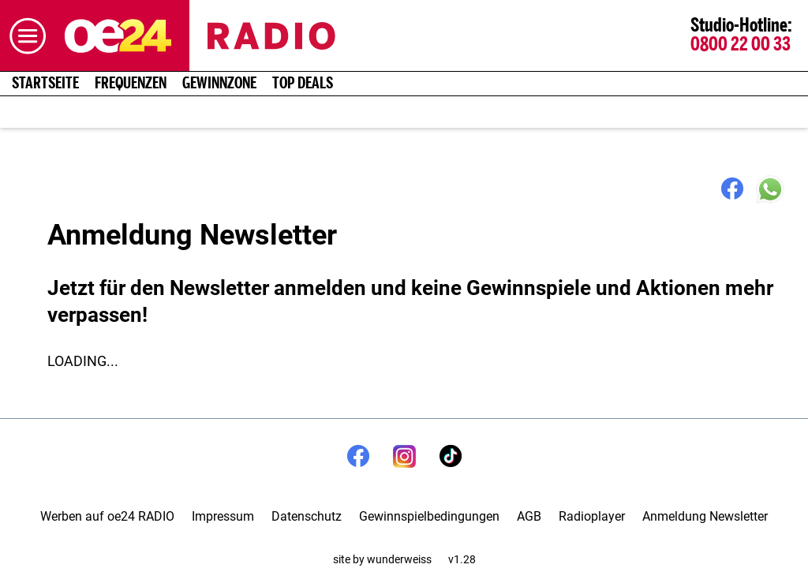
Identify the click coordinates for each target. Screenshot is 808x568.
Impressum (223, 516)
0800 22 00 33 (740, 45)
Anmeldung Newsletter (705, 516)
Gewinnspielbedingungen (429, 516)
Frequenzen (130, 84)
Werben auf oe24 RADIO (107, 516)
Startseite (45, 84)
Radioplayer (592, 516)
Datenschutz (306, 516)
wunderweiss (399, 559)
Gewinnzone (219, 84)
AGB (529, 516)
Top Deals (302, 84)
